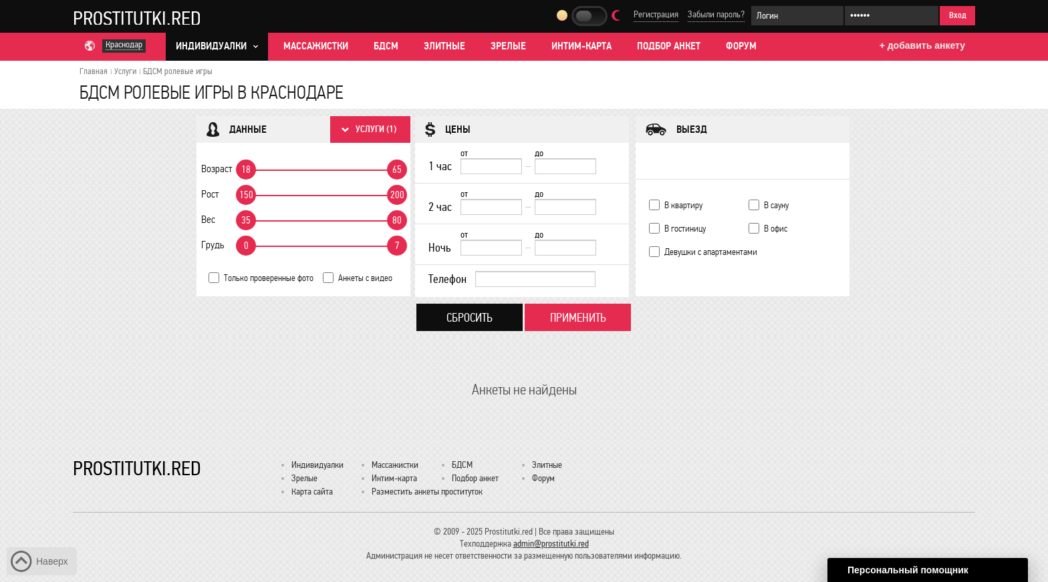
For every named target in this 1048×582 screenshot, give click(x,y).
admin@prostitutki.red (551, 543)
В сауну (776, 205)
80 (397, 220)
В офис (775, 228)
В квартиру (683, 205)
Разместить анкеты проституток (427, 491)
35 (246, 220)
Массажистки (315, 46)
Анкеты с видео (365, 278)
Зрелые (508, 46)
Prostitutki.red (137, 18)
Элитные (444, 46)
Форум (741, 46)
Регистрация (656, 14)
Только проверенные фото (268, 278)
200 (397, 195)
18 (246, 170)
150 (246, 195)
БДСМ (386, 46)
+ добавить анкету (922, 45)
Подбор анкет (668, 46)
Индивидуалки (317, 465)
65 (397, 170)
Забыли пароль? (716, 14)
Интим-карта (581, 46)
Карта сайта (312, 491)
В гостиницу (685, 228)
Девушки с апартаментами (710, 252)
